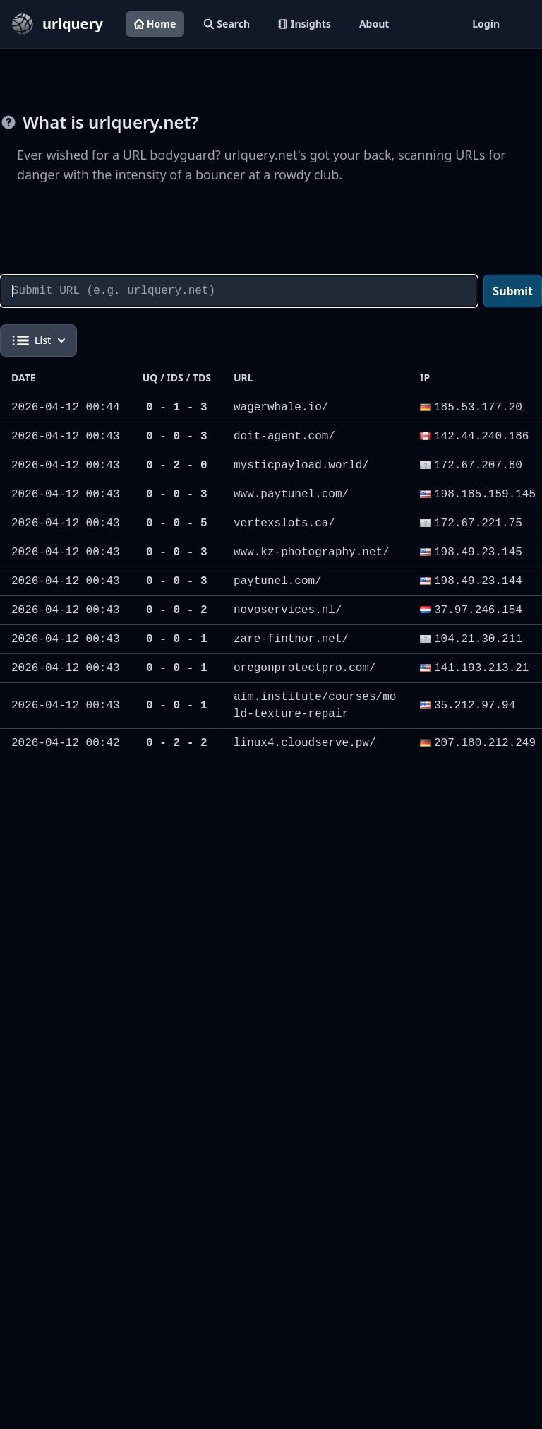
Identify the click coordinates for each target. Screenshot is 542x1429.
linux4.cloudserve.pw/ (305, 743)
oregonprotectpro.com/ (305, 668)
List (38, 340)
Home (155, 23)
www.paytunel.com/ (291, 494)
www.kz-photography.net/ (312, 552)
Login (486, 23)
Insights (304, 23)
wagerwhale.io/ (281, 407)
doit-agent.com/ (284, 436)
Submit (513, 291)
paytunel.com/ (278, 581)
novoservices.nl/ (288, 610)
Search (227, 23)
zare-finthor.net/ (291, 639)
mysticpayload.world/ (301, 465)
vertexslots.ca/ (284, 523)
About (374, 23)
